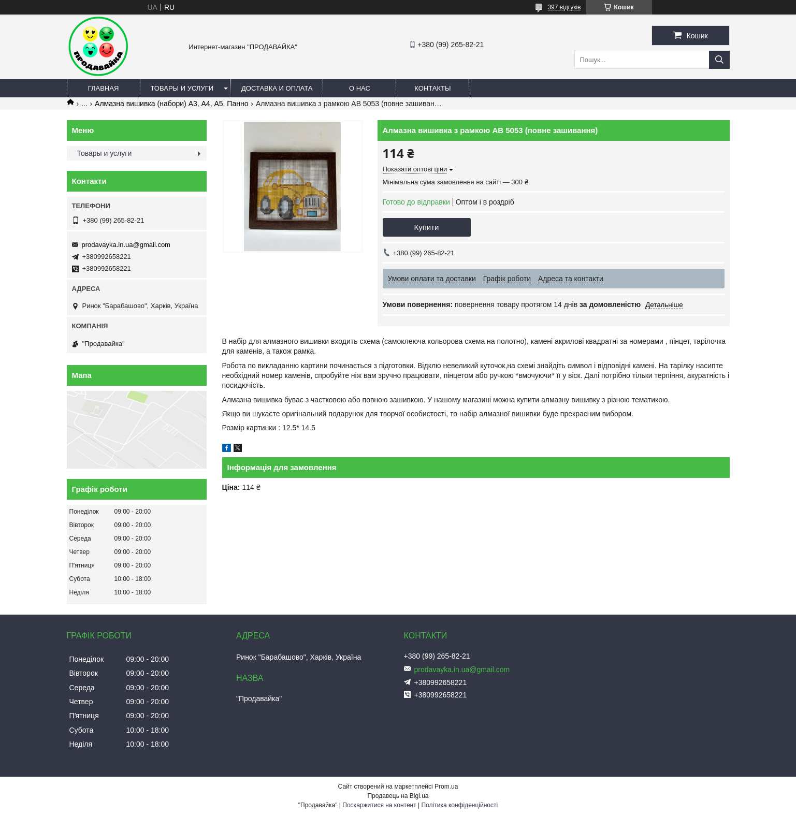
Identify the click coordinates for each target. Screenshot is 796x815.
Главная (103, 88)
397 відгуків (564, 7)
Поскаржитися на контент (379, 805)
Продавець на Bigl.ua (397, 795)
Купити (426, 227)
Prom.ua (446, 786)
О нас (359, 88)
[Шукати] (719, 60)
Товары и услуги (182, 88)
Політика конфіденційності (460, 805)
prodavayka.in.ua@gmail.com (126, 245)
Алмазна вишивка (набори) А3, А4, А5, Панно (171, 103)
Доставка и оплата (276, 88)
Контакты (432, 88)
